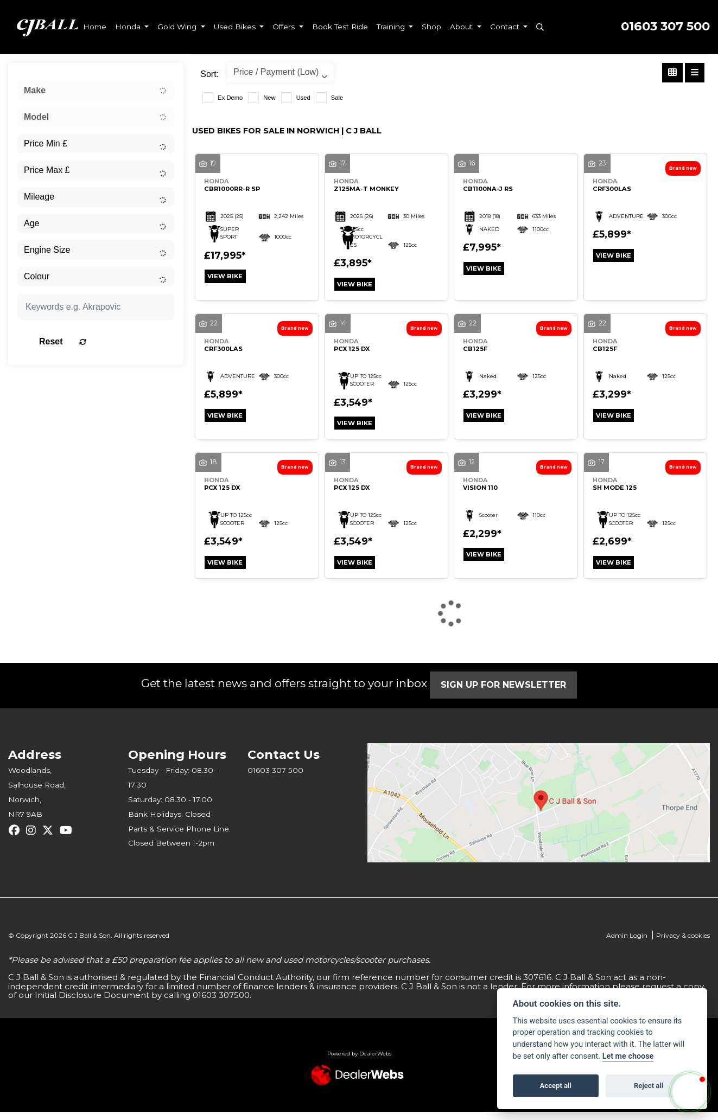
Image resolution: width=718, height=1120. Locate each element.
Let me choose (628, 1056)
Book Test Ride (340, 26)
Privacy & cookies (683, 943)
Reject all (648, 1085)
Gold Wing (178, 26)
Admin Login (626, 943)
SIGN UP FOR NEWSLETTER (510, 693)
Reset (122, 341)
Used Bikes (236, 26)
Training (392, 26)
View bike (228, 277)
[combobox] (95, 90)
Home (94, 26)
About (462, 26)
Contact (506, 26)
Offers (284, 26)
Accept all (555, 1085)
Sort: (209, 74)
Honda (129, 26)
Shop (431, 26)
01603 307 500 (665, 26)
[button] (689, 1091)
